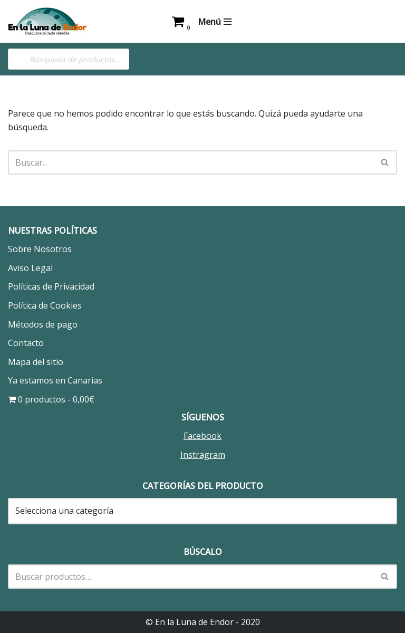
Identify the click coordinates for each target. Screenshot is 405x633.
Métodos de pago (43, 324)
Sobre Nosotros (40, 249)
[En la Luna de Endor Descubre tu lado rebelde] (47, 21)
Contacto (26, 343)
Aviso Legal (30, 268)
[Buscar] (190, 162)
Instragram (202, 455)
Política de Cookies (45, 305)
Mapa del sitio (35, 362)
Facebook (202, 436)
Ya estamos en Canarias (55, 380)
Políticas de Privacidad (51, 286)
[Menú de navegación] (214, 21)
